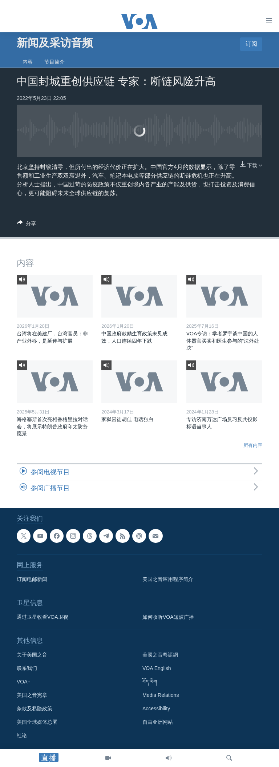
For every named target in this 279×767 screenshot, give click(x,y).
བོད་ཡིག (149, 682)
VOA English (156, 668)
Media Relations (160, 695)
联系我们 (27, 668)
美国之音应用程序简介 (167, 579)
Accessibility (156, 709)
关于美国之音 (32, 655)
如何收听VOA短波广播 (168, 617)
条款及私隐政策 (34, 709)
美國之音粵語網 (160, 655)
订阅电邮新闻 (32, 579)
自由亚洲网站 (157, 722)
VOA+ (24, 682)
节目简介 (54, 62)
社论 (22, 736)
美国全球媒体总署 (37, 722)
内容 (28, 62)
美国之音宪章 (32, 695)
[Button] (26, 224)
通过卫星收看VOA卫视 (42, 617)
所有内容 (252, 445)
